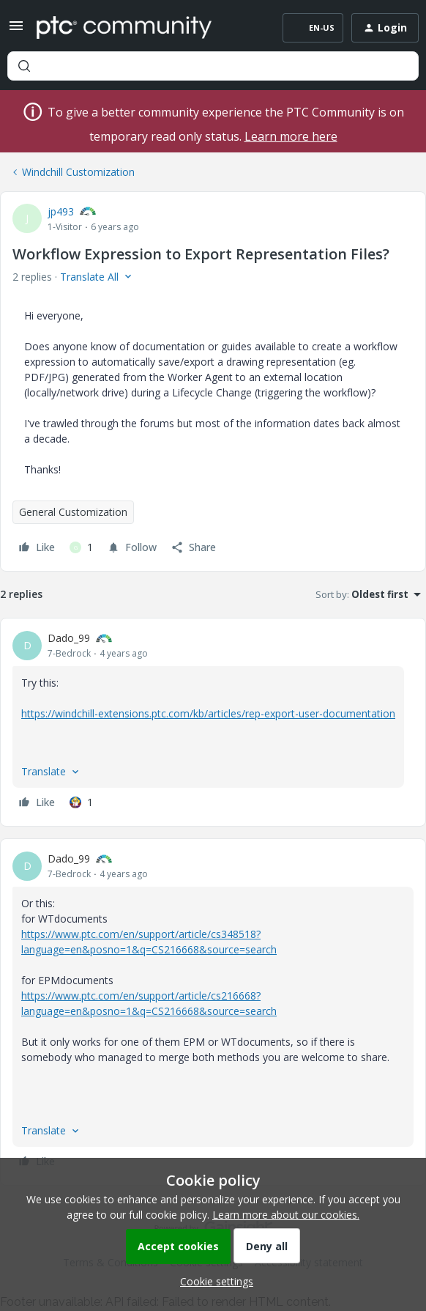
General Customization (73, 512)
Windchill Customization (78, 172)
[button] (16, 30)
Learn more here (290, 136)
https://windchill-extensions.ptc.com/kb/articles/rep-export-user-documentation (208, 713)
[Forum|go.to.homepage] (124, 28)
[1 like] (81, 547)
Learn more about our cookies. (285, 1215)
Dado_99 (69, 638)
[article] (213, 722)
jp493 (61, 211)
